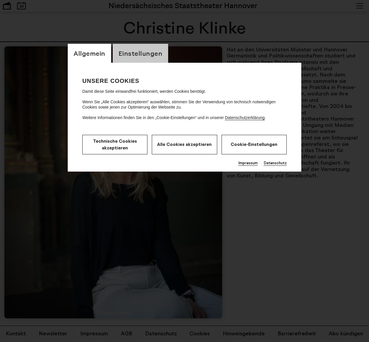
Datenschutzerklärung (244, 117)
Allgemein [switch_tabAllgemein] (89, 53)
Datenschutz (275, 162)
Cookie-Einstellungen (254, 144)
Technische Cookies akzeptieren (115, 144)
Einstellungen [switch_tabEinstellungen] (141, 53)
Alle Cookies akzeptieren (184, 144)
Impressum (248, 162)
